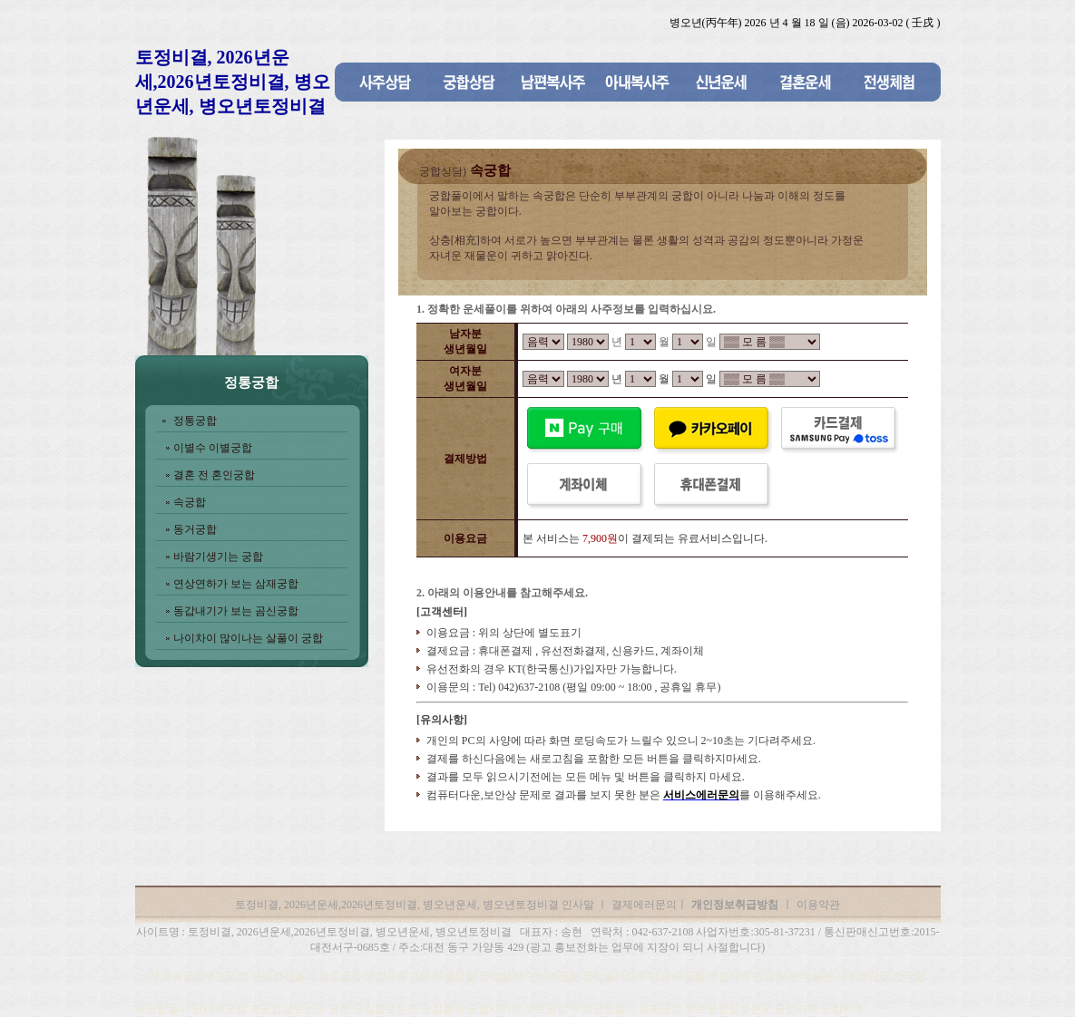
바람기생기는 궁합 (218, 556)
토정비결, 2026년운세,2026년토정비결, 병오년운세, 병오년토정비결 (232, 81)
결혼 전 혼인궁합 (214, 475)
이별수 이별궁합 (212, 447)
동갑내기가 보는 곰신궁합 (235, 611)
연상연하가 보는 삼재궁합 (235, 583)
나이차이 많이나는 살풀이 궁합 (248, 638)
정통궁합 (195, 420)
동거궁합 (195, 529)
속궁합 (189, 502)
